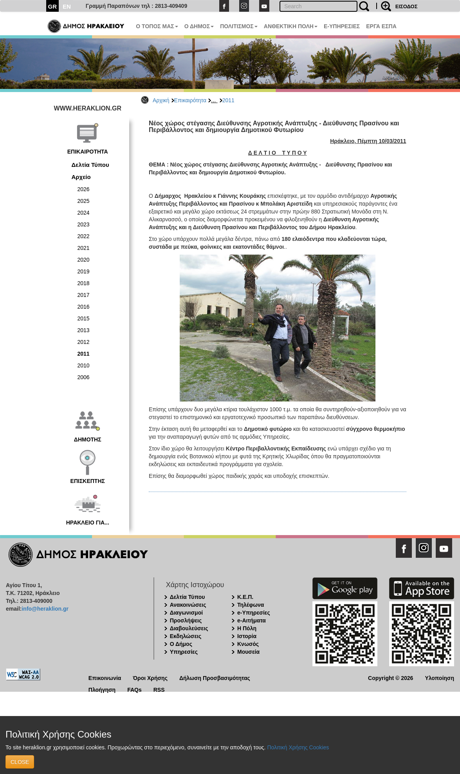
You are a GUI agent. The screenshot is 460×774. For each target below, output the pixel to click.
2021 (84, 248)
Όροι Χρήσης (150, 677)
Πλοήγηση (101, 689)
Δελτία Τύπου (90, 164)
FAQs (134, 689)
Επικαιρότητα (190, 100)
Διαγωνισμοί (186, 612)
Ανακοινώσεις (188, 605)
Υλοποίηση (439, 677)
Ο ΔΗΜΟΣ (199, 26)
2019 (84, 271)
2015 (84, 318)
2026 (84, 189)
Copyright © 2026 (390, 677)
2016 (84, 307)
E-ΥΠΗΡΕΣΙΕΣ (342, 26)
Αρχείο (81, 177)
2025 (84, 201)
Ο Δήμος (181, 644)
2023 (84, 224)
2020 (84, 260)
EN (67, 6)
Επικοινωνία (104, 677)
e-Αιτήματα (251, 620)
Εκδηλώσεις (186, 636)
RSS (159, 689)
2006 (84, 377)
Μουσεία (248, 652)
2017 (84, 295)
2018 (84, 283)
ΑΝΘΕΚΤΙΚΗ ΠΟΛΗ (290, 26)
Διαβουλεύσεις (189, 628)
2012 (84, 342)
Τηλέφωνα (250, 605)
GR (52, 6)
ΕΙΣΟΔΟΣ (406, 6)
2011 (228, 100)
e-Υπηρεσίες (253, 612)
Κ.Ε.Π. (245, 597)
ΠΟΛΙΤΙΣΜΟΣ (239, 26)
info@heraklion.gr (45, 609)
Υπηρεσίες (184, 652)
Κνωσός (248, 644)
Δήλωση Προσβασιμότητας (214, 677)
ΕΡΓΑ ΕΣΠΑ (381, 26)
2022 (84, 236)
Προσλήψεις (186, 620)
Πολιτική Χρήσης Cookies (298, 747)
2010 (84, 365)
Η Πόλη (246, 628)
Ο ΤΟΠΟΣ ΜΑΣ (157, 26)
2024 (84, 213)
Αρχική (161, 100)
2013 (84, 330)
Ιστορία (246, 636)
